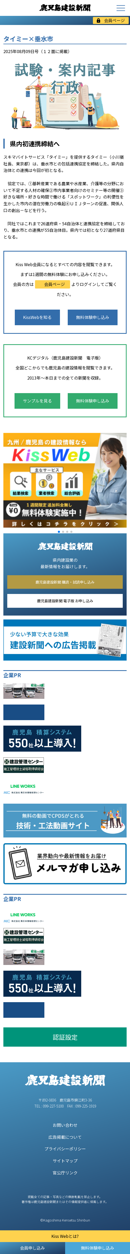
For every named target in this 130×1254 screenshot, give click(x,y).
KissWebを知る (37, 317)
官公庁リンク (65, 1172)
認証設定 (65, 1036)
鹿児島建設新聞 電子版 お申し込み (65, 600)
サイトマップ (65, 1160)
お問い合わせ (65, 1125)
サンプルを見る (37, 401)
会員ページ (111, 20)
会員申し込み (32, 1248)
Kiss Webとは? (65, 1236)
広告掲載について (65, 1137)
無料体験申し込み (92, 317)
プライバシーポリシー (65, 1149)
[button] (59, 532)
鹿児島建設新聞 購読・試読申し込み (65, 582)
